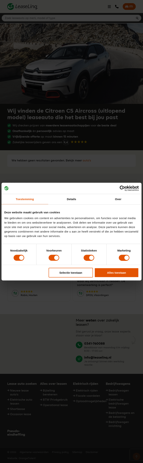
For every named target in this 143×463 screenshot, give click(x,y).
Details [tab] (71, 199)
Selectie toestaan (70, 272)
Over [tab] (118, 199)
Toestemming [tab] (25, 199)
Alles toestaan (116, 272)
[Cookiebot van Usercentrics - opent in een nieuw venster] (122, 188)
